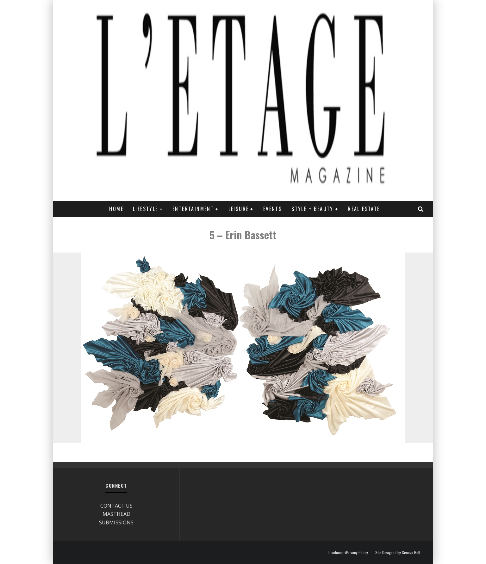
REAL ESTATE (364, 209)
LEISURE (238, 209)
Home (116, 209)
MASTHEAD (116, 513)
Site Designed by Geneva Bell (397, 552)
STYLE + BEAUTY (312, 209)
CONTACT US (116, 505)
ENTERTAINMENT (193, 209)
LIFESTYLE (145, 209)
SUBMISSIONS (116, 522)
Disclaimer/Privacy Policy (348, 552)
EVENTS (272, 209)
